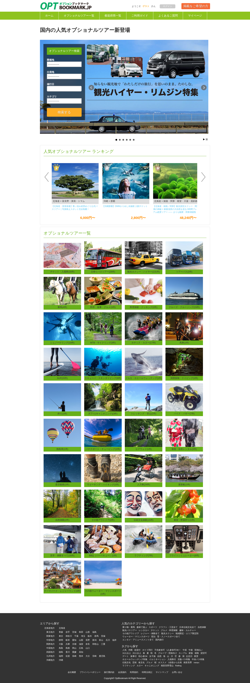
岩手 (68, 632)
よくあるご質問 (168, 15)
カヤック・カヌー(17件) (143, 342)
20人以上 (137, 653)
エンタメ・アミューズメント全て (138, 640)
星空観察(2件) (62, 484)
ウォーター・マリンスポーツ (135, 637)
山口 (88, 648)
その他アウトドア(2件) (103, 520)
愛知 (74, 640)
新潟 (94, 640)
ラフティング (128, 666)
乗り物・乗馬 (128, 627)
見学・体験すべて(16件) (62, 555)
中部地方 (50, 640)
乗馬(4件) (62, 307)
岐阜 (68, 640)
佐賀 (68, 656)
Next (204, 87)
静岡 (61, 640)
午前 (185, 650)
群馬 (96, 636)
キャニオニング (152, 666)
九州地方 (50, 656)
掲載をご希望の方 (195, 6)
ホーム (49, 15)
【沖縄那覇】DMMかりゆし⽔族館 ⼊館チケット (125, 206)
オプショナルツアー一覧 (79, 15)
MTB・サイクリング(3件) (103, 342)
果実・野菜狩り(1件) (184, 520)
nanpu (196, 662)
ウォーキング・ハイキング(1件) (103, 484)
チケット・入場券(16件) (62, 271)
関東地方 (50, 636)
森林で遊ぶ (142, 627)
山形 (88, 632)
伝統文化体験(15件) (143, 520)
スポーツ (153, 627)
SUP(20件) (62, 378)
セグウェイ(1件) (143, 449)
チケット (155, 630)
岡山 (74, 648)
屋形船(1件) (184, 484)
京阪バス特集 (184, 659)
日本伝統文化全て (187, 627)
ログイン (167, 6)
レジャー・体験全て (150, 633)
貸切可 (204, 653)
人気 (124, 650)
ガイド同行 (147, 650)
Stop (206, 139)
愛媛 (74, 652)
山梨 (81, 640)
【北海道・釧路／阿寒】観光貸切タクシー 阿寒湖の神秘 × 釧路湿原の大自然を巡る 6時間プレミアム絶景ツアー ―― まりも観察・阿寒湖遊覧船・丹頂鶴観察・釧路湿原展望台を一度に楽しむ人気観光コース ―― (176, 209)
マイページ (195, 15)
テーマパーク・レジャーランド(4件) (62, 591)
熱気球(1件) (62, 449)
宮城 (74, 632)
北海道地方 (49, 628)
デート (125, 656)
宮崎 (94, 656)
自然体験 (202, 627)
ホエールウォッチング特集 (134, 659)
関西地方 (50, 644)
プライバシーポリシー (90, 672)
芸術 (134, 662)
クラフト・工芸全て (168, 627)
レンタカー (144, 630)
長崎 (74, 656)
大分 (88, 656)
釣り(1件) (62, 413)
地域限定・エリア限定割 (187, 633)
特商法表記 (147, 672)
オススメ (162, 662)
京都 (74, 644)
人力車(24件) (143, 484)
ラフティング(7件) (143, 555)
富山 (101, 640)
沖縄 (61, 660)
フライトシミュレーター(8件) (184, 555)
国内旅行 (159, 640)
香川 (68, 652)
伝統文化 (126, 662)
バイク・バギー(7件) (184, 413)
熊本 (81, 656)
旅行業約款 (109, 672)
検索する (64, 112)
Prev (91, 87)
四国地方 (50, 652)
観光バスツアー (129, 630)
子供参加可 (159, 650)
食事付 (133, 656)
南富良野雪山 (167, 666)
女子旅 (152, 656)
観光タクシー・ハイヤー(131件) (143, 271)
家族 (191, 653)
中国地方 (50, 648)
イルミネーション (157, 659)
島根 (68, 648)
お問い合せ (177, 672)
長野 (88, 640)
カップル (183, 653)
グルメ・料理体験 (169, 630)
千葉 (76, 636)
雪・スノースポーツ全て (168, 637)
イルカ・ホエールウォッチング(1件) (143, 378)
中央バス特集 (198, 659)
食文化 (141, 662)
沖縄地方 (50, 660)
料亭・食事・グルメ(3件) (103, 307)
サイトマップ (162, 672)
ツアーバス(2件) (184, 271)
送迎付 (137, 650)
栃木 (90, 636)
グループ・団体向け (167, 653)
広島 (81, 648)
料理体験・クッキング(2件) (143, 307)
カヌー (140, 666)
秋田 (81, 632)
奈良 (88, 644)
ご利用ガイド (139, 15)
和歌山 (95, 644)
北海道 (62, 628)
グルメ (149, 662)
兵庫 (68, 644)
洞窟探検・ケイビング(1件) (184, 378)
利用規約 (134, 672)
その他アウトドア (130, 633)
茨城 (103, 636)
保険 (197, 653)
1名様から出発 (175, 662)
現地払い (198, 650)
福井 (114, 640)
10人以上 (126, 653)
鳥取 (61, 648)
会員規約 (122, 672)
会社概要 (72, 672)
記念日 (189, 656)
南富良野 (188, 662)
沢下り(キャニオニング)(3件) (102, 413)
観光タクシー (167, 633)
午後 (191, 650)
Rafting (178, 666)
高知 (81, 652)
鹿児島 (102, 656)
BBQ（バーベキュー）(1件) (103, 555)
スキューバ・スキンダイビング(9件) (103, 378)
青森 (61, 632)
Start (204, 139)
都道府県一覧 (113, 15)
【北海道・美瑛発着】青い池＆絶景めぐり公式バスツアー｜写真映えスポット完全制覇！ (75, 207)
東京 (61, 636)
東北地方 (50, 632)
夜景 (196, 656)
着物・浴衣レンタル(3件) (184, 449)
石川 (108, 640)
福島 (94, 632)
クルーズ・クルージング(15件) (184, 307)
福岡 (61, 656)
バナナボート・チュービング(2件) (103, 449)
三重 (103, 644)
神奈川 (69, 636)
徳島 (61, 652)
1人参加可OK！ (173, 650)
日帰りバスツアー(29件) (103, 271)
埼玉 (83, 636)
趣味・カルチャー (187, 630)
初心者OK (143, 656)
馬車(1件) (184, 342)
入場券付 (172, 659)
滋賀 (81, 644)
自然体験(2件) (62, 520)
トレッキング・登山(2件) (143, 413)
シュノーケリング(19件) (62, 342)
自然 (159, 656)
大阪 (61, 644)
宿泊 (153, 637)
